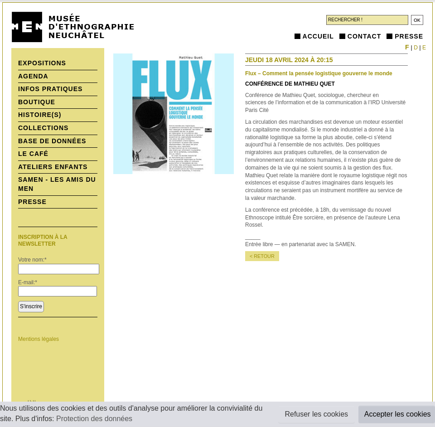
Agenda (33, 76)
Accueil (318, 36)
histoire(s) (40, 114)
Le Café (33, 153)
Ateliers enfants (52, 166)
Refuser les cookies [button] (316, 414)
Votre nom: (32, 260)
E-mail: (27, 282)
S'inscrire (31, 306)
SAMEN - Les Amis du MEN (57, 184)
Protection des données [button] (94, 418)
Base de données (52, 141)
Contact (364, 36)
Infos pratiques (50, 88)
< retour (262, 256)
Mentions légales (38, 339)
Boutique (36, 102)
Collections (43, 127)
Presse (409, 36)
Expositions (42, 63)
